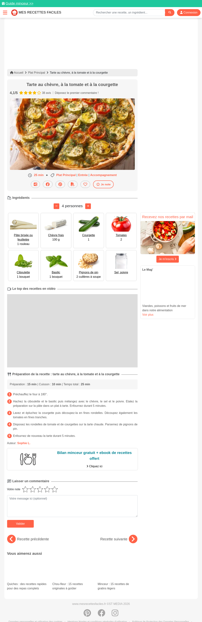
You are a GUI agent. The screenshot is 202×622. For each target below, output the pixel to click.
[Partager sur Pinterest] (60, 184)
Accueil (16, 72)
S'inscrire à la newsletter (137, 611)
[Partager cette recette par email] (35, 184)
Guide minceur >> (19, 3)
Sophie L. (23, 443)
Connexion (188, 12)
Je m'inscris (168, 259)
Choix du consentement (104, 611)
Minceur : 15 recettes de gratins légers (114, 566)
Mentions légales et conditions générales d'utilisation (97, 607)
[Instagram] (115, 600)
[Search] (169, 12)
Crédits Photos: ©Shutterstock (68, 611)
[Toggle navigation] (5, 12)
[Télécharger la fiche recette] (73, 184)
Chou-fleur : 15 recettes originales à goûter (72, 569)
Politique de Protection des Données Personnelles (160, 607)
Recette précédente (28, 539)
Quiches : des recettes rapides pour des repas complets (26, 566)
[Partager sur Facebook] (48, 184)
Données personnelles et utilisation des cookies (35, 607)
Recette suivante (118, 539)
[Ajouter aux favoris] (85, 184)
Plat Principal (36, 72)
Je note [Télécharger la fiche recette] (103, 184)
